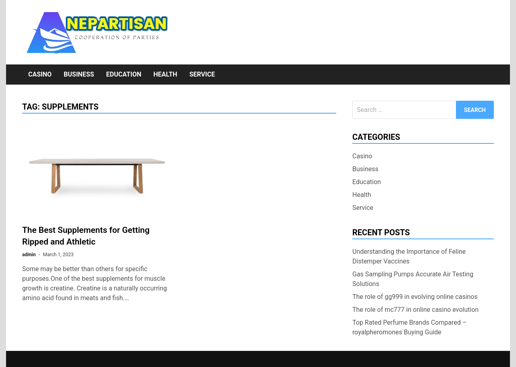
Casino (40, 74)
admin (28, 254)
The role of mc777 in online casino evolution (415, 309)
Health (165, 74)
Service (202, 74)
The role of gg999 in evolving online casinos (415, 297)
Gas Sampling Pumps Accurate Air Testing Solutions (412, 279)
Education (123, 74)
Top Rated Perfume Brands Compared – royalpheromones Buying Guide (409, 327)
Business (79, 74)
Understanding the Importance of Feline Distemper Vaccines (409, 256)
